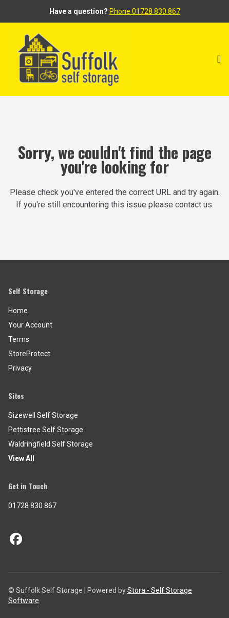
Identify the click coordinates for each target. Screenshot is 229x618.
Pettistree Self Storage (45, 430)
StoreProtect (29, 354)
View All (21, 458)
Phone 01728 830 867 (144, 11)
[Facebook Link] (16, 539)
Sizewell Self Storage (43, 415)
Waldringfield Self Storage (50, 444)
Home (18, 310)
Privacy (20, 368)
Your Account (30, 325)
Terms (18, 339)
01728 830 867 (32, 505)
